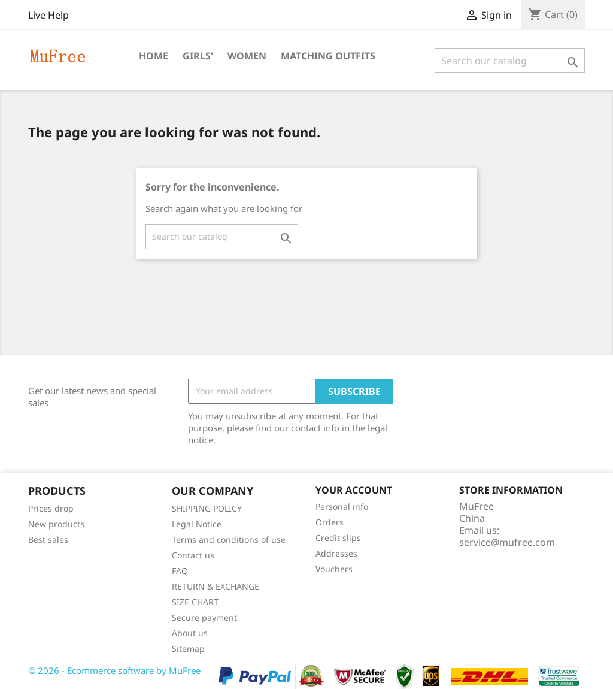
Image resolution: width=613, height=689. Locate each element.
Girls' (198, 55)
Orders (329, 522)
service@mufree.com (507, 542)
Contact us (193, 555)
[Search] (510, 60)
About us (190, 633)
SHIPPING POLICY (207, 508)
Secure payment (204, 617)
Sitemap (188, 648)
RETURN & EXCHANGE (215, 586)
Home (153, 55)
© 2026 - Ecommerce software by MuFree (114, 670)
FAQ (180, 570)
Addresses (336, 553)
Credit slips (338, 537)
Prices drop (51, 508)
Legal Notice (196, 524)
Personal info (341, 506)
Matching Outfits (328, 55)
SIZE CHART (195, 602)
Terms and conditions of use (229, 539)
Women (246, 55)
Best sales (48, 539)
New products (56, 524)
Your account (353, 490)
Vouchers (334, 569)
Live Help (48, 15)
